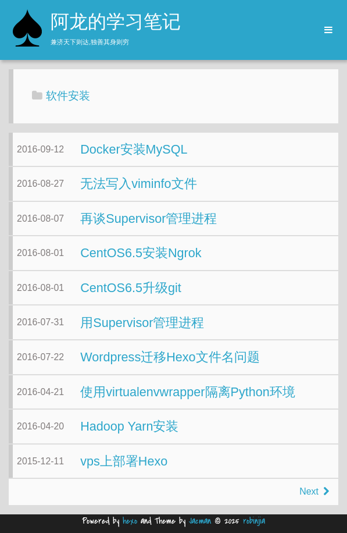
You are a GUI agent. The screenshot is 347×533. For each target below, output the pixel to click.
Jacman (200, 521)
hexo (130, 521)
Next (314, 491)
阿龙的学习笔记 (116, 23)
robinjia (254, 521)
